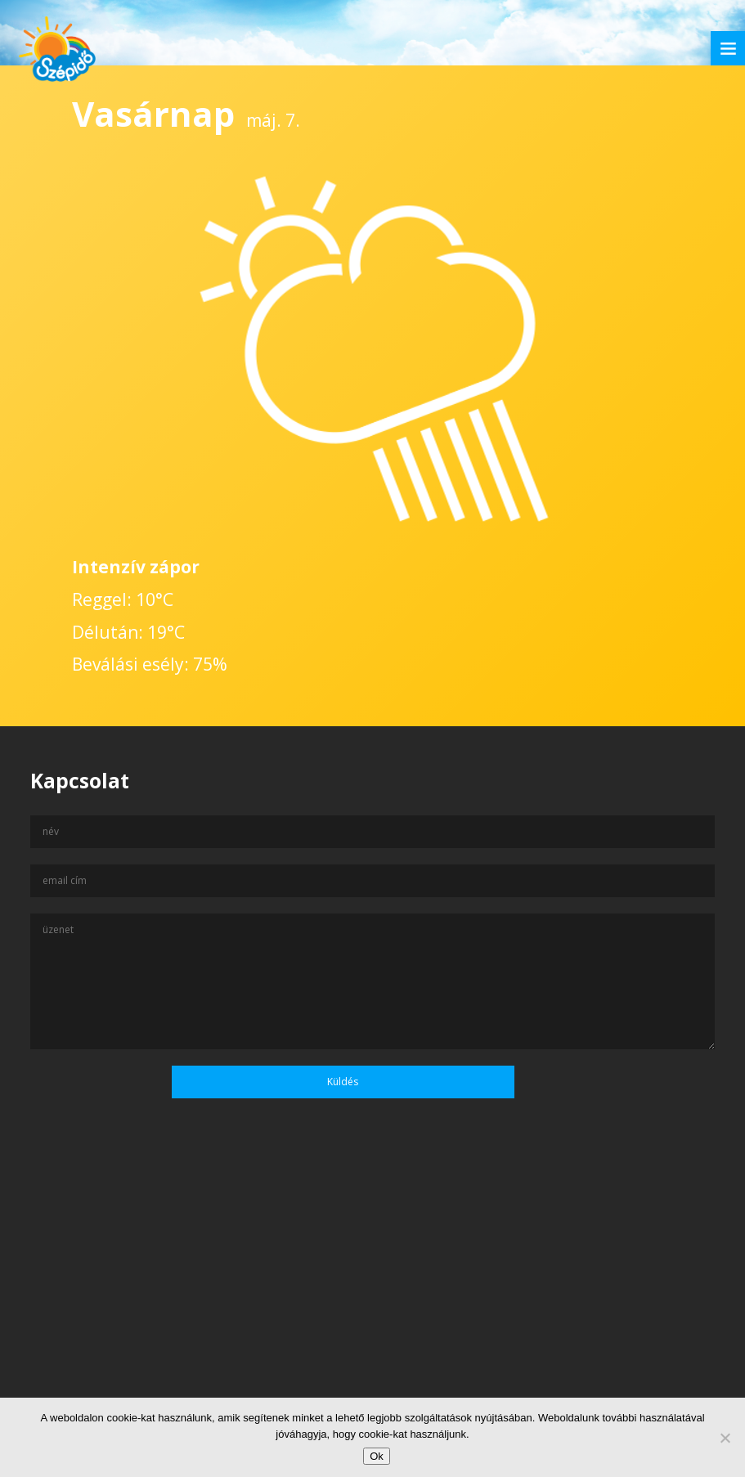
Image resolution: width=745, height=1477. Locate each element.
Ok (377, 1456)
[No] (724, 1438)
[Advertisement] (372, 1319)
